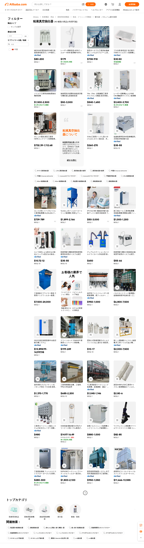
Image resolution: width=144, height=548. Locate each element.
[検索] (91, 4)
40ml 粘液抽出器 (41, 181)
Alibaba (36, 17)
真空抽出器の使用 (79, 171)
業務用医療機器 (63, 17)
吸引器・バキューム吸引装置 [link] (106, 17)
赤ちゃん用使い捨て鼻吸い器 (53, 528)
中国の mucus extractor (118, 171)
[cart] (113, 5)
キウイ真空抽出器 (42, 171)
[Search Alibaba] (57, 4)
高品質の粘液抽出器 (78, 181)
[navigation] (18, 255)
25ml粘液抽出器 (127, 176)
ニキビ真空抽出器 (60, 171)
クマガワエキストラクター (89, 533)
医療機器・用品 (48, 17)
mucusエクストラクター (67, 176)
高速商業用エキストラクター (99, 528)
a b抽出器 (77, 538)
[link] (141, 525)
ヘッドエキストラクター (42, 533)
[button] (83, 4)
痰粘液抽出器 (96, 181)
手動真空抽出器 (110, 176)
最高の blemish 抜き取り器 (59, 538)
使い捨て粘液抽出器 (76, 528)
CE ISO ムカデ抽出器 (16, 538)
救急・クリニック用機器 (82, 17)
